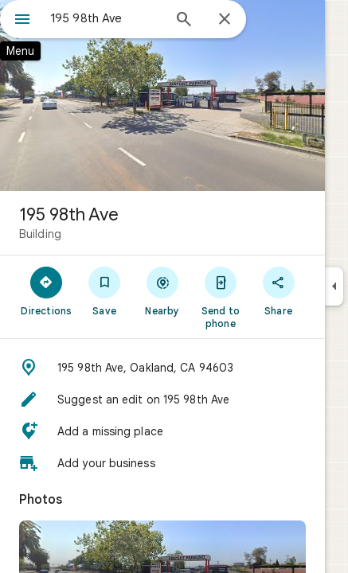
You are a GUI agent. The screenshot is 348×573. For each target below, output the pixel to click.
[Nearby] (163, 290)
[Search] (184, 20)
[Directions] (47, 290)
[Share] (278, 290)
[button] (162, 368)
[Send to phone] (220, 296)
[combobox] (106, 18)
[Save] (105, 290)
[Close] (224, 20)
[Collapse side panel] (334, 286)
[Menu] (22, 20)
